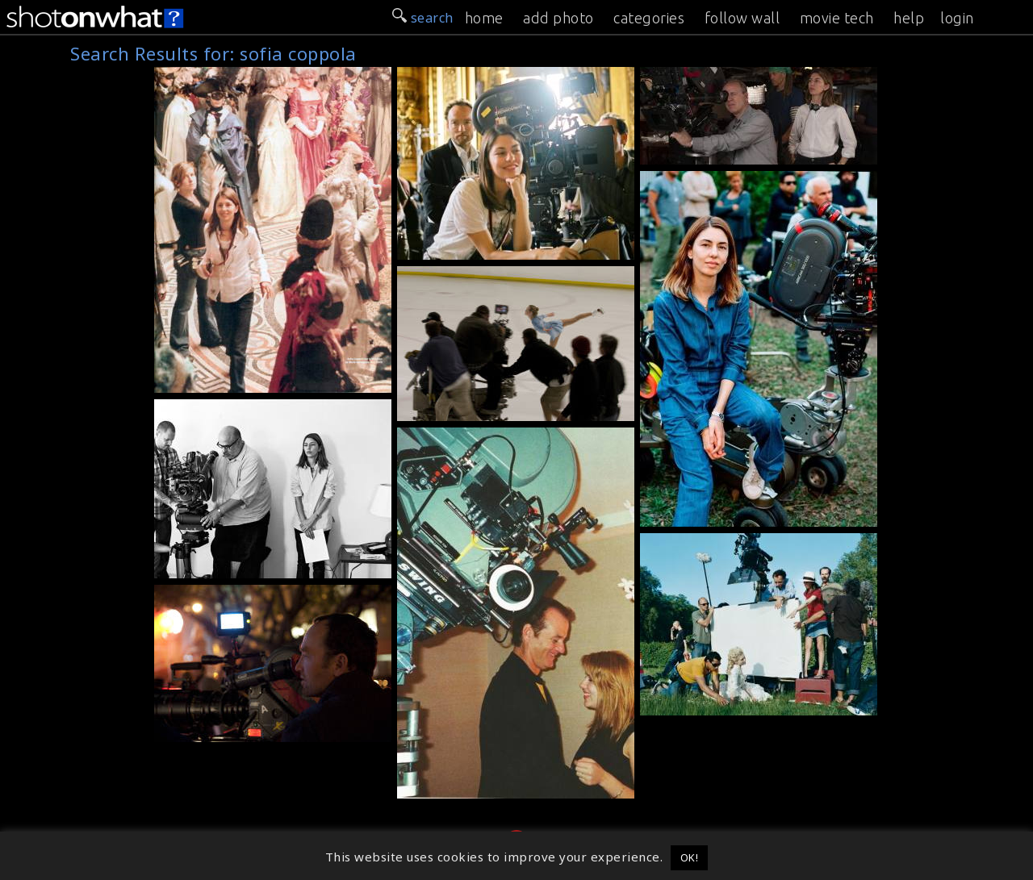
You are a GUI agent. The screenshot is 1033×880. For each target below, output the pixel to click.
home (484, 18)
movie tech (837, 18)
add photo (558, 18)
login (957, 18)
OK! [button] (689, 857)
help (908, 18)
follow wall (742, 18)
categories (648, 18)
